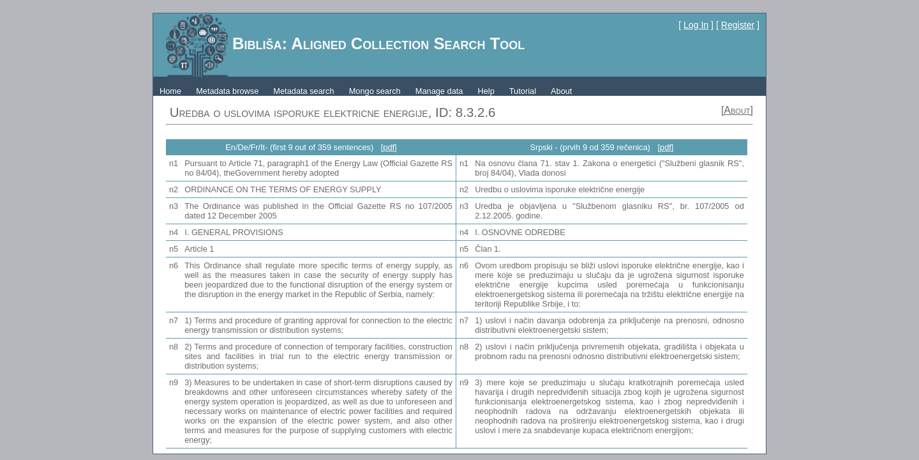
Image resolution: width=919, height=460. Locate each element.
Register (737, 25)
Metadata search (303, 91)
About (561, 91)
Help (485, 91)
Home (170, 91)
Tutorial (522, 91)
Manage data (439, 91)
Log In (696, 25)
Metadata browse (227, 91)
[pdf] (389, 147)
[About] (737, 110)
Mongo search (375, 91)
